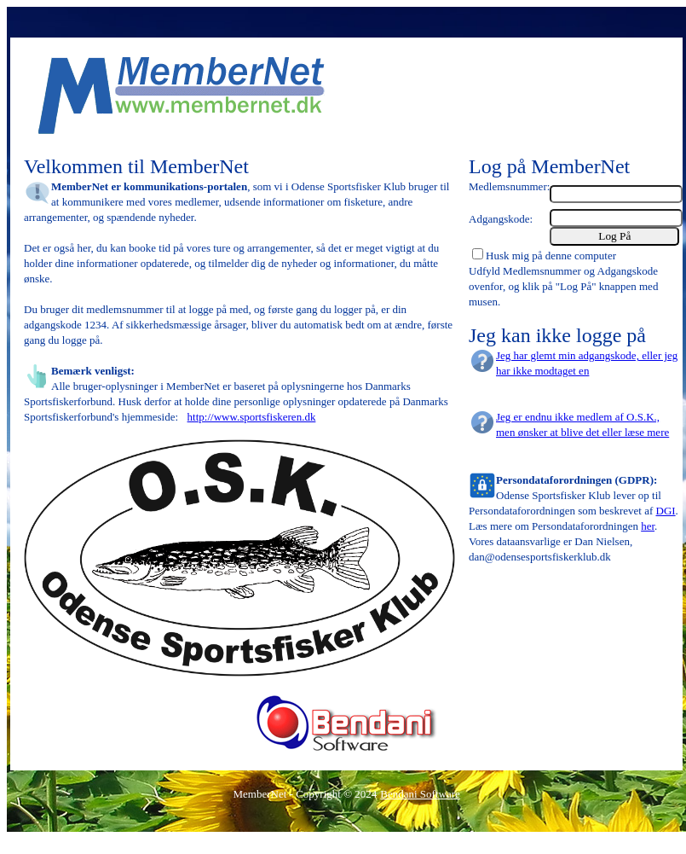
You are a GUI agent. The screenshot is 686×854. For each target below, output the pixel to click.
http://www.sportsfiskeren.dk (251, 416)
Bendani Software (420, 793)
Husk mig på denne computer (551, 255)
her (647, 526)
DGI (666, 510)
